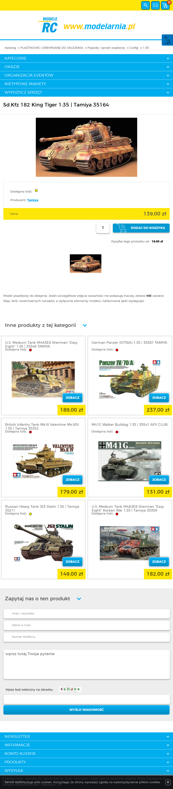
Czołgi (134, 48)
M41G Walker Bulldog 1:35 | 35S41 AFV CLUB (130, 424)
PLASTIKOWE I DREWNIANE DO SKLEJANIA (51, 48)
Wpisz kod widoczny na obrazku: (29, 689)
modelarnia (86, 25)
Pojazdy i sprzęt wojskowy (106, 48)
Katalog (10, 48)
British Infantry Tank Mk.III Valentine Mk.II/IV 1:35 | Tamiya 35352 (42, 426)
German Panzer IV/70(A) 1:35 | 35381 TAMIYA (129, 342)
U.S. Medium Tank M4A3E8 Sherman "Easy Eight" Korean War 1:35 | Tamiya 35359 (128, 508)
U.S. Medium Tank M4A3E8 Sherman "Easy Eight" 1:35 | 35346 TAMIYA (41, 344)
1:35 (146, 48)
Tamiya (32, 200)
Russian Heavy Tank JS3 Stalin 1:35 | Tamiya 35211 (42, 508)
